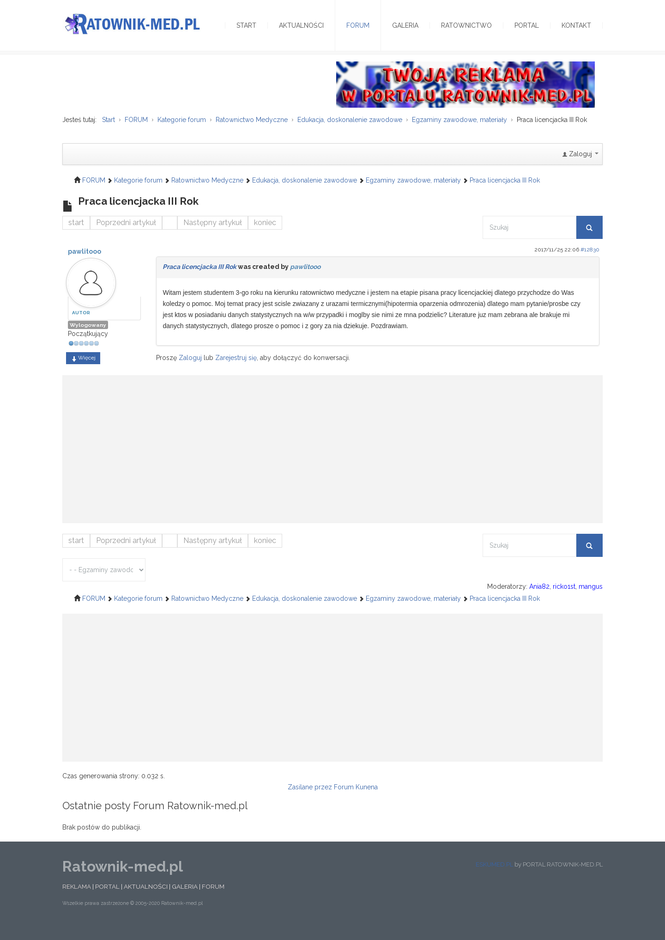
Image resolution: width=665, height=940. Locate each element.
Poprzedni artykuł (126, 234)
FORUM (213, 898)
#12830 (589, 261)
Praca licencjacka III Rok (199, 278)
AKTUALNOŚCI (146, 898)
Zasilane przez (310, 798)
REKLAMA (76, 898)
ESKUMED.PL (494, 875)
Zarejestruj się (236, 369)
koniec (265, 234)
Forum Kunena (356, 798)
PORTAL (107, 898)
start (76, 234)
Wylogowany (88, 336)
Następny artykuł (212, 234)
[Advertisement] (332, 456)
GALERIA (185, 898)
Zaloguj (190, 369)
